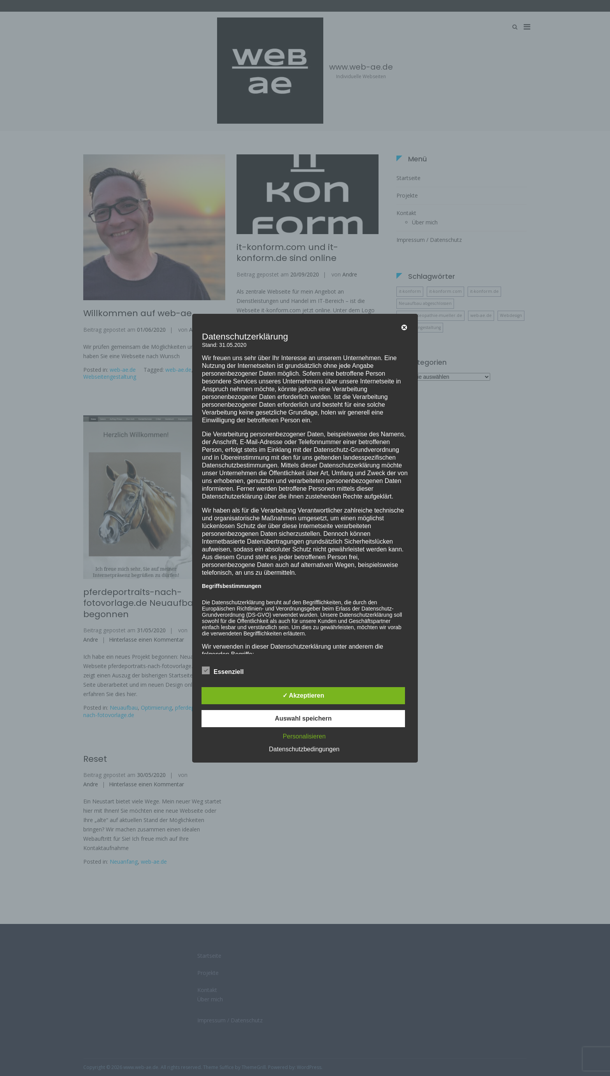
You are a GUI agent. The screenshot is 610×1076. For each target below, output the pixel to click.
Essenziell (223, 670)
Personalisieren (304, 736)
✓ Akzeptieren (303, 695)
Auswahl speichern (303, 718)
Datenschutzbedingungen (304, 749)
